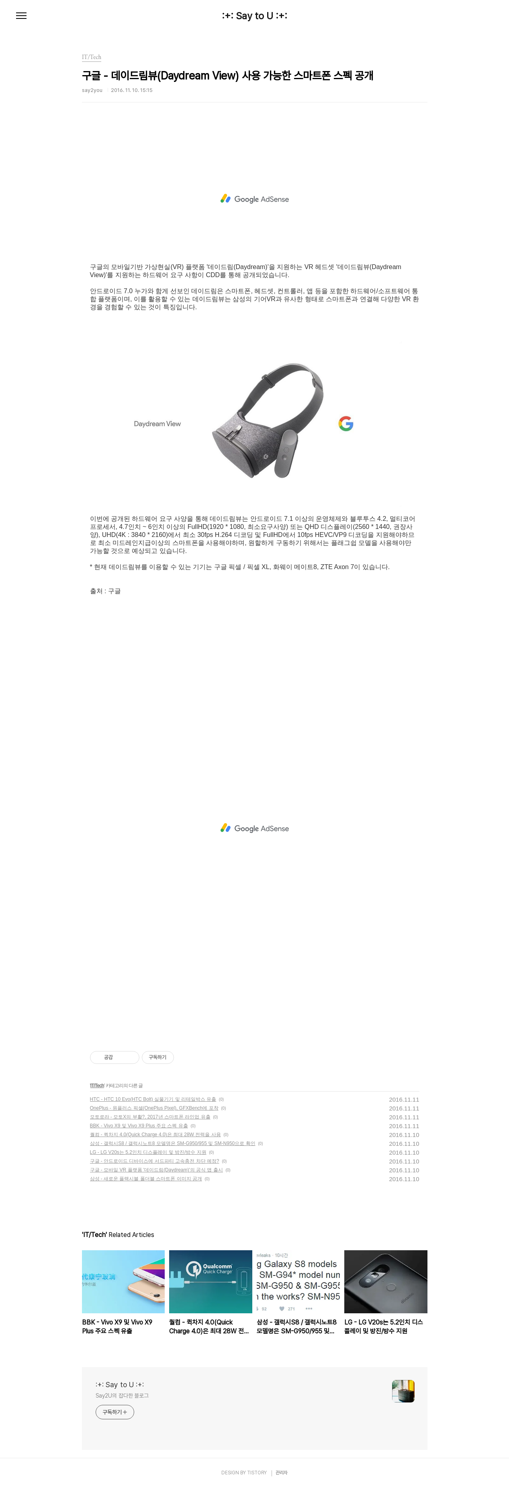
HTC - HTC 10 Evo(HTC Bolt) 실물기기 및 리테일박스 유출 (153, 1099)
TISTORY (257, 1473)
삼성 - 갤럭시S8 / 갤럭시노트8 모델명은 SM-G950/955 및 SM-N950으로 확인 (173, 1143)
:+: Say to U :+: (254, 16)
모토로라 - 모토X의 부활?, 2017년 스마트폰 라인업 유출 (150, 1117)
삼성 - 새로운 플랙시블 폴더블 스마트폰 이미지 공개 (146, 1179)
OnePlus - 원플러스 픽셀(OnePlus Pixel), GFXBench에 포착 (154, 1108)
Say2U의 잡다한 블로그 (122, 1395)
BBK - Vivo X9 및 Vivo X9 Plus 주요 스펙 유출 (139, 1126)
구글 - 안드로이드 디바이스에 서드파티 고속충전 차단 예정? (154, 1161)
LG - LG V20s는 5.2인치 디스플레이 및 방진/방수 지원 (148, 1152)
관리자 (282, 1473)
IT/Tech (97, 1085)
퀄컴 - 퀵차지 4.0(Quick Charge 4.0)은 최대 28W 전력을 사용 (155, 1134)
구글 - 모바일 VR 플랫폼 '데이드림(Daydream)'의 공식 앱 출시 (156, 1170)
